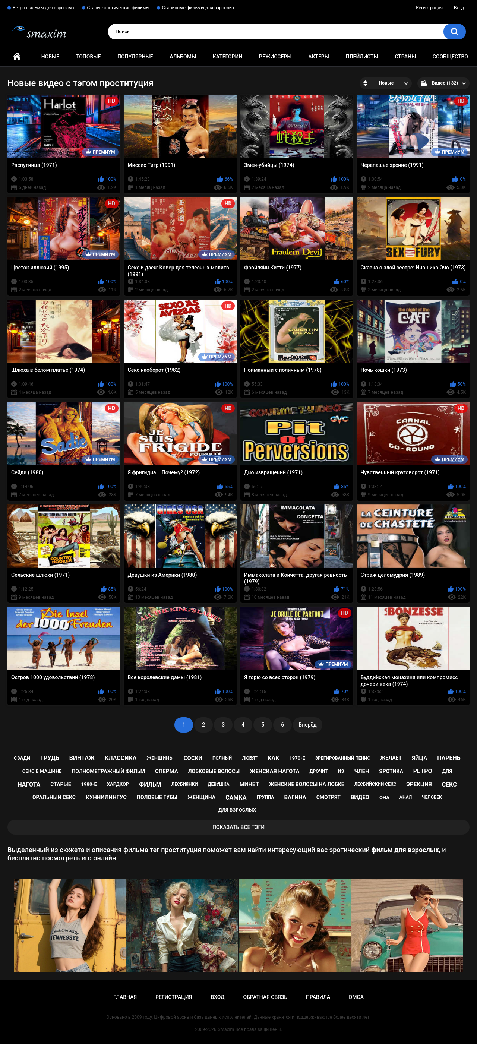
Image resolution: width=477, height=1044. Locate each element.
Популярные (135, 57)
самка (235, 797)
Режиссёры (275, 57)
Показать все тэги (238, 827)
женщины (159, 758)
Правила (318, 997)
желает (391, 758)
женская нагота (274, 771)
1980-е (89, 784)
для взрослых (237, 810)
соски (193, 758)
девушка (219, 784)
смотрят (328, 797)
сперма (166, 771)
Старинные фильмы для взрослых (198, 7)
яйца (419, 758)
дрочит (318, 771)
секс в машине (42, 771)
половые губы (157, 797)
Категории (228, 57)
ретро (422, 771)
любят (250, 758)
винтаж (82, 758)
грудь (49, 758)
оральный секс (54, 797)
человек (432, 797)
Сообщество (450, 57)
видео (360, 797)
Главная (16, 56)
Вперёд (307, 725)
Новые (50, 57)
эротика (391, 771)
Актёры (318, 57)
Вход (459, 7)
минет (249, 784)
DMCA (356, 997)
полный (222, 758)
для (447, 771)
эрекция (419, 784)
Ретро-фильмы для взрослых (44, 7)
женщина (201, 797)
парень (449, 758)
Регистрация (429, 7)
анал (405, 797)
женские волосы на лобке (306, 784)
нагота (29, 784)
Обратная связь (265, 997)
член (361, 771)
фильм (150, 784)
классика (121, 758)
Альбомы (183, 57)
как (273, 758)
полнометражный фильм (108, 771)
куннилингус (106, 797)
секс (449, 784)
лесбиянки (184, 784)
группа (265, 797)
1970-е (297, 758)
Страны (405, 57)
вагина (295, 797)
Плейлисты (362, 57)
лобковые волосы (214, 771)
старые (60, 784)
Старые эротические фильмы (118, 7)
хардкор (118, 784)
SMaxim (226, 1029)
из (341, 771)
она (384, 797)
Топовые (88, 57)
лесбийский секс (375, 784)
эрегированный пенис (342, 758)
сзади (22, 758)
